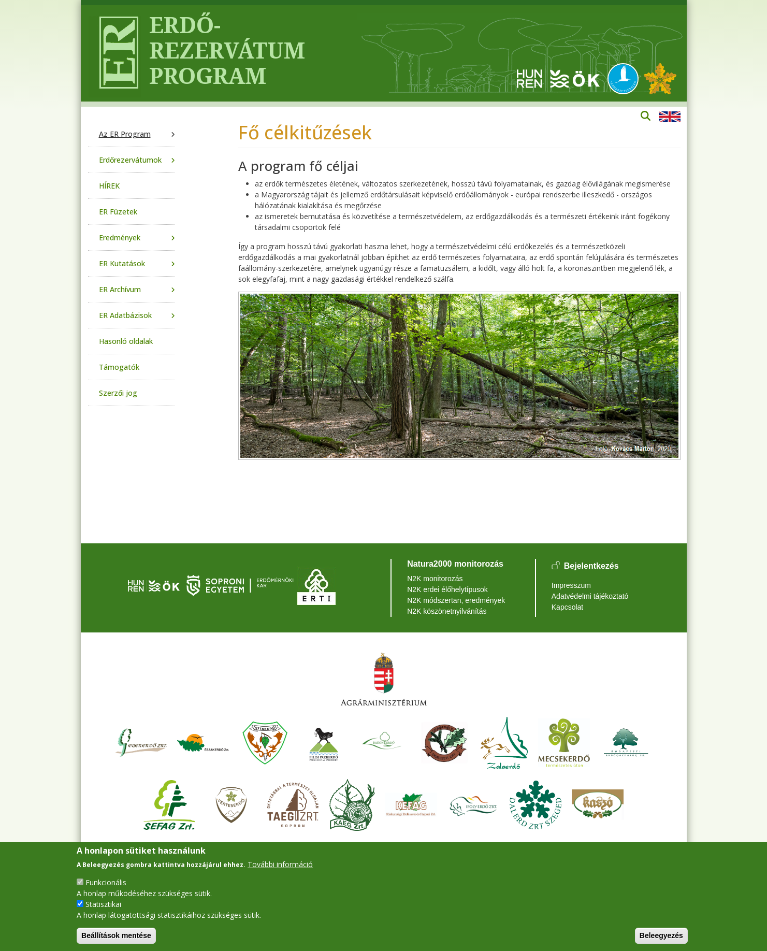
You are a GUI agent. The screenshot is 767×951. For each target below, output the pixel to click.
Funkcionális (105, 882)
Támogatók (119, 367)
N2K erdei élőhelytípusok (447, 589)
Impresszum (571, 585)
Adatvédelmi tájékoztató (590, 596)
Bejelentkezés (591, 566)
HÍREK (109, 186)
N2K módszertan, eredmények (456, 600)
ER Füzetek (118, 212)
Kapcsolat (567, 607)
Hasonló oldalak (126, 341)
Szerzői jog (118, 393)
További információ (280, 864)
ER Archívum (120, 289)
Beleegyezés (661, 935)
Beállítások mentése (116, 935)
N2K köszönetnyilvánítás (446, 611)
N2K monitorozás (434, 578)
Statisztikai (103, 904)
